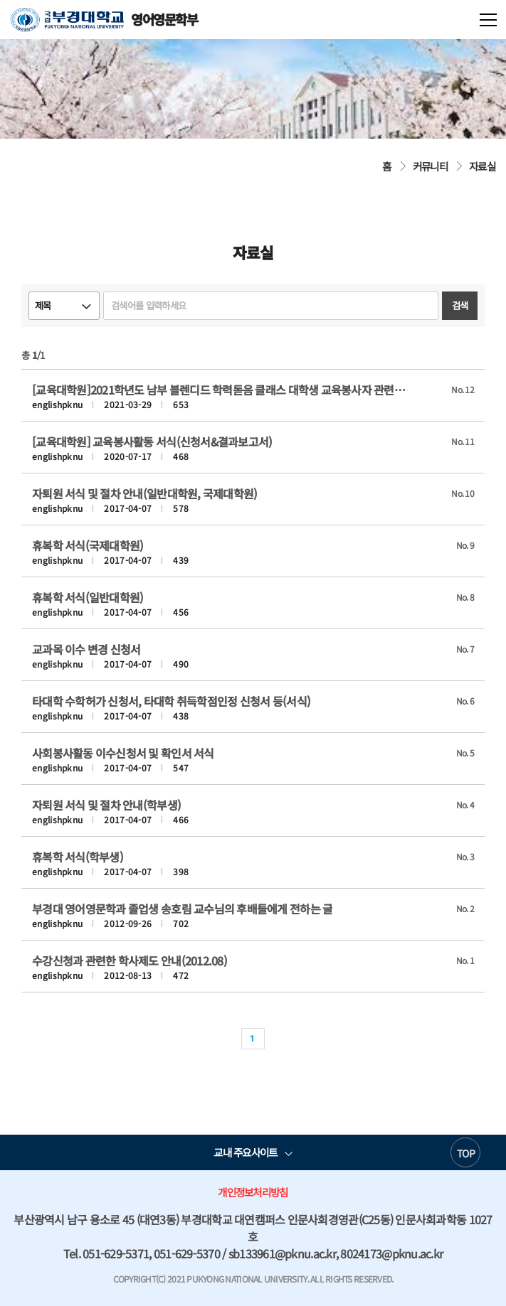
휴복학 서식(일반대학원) (87, 597)
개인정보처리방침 (253, 1191)
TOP (466, 1153)
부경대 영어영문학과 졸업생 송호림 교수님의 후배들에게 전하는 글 (182, 908)
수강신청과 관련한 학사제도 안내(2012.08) (129, 960)
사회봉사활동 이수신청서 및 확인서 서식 (123, 752)
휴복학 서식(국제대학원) (87, 545)
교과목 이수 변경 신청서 (86, 649)
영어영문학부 (104, 19)
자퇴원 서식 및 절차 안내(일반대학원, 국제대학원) (144, 493)
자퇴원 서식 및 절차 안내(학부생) (106, 804)
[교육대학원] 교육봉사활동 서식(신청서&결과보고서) (152, 441)
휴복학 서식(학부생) (77, 856)
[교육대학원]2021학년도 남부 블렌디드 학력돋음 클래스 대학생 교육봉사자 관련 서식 (220, 389)
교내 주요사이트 (245, 1152)
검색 (460, 305)
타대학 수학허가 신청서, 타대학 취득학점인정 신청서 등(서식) (171, 701)
